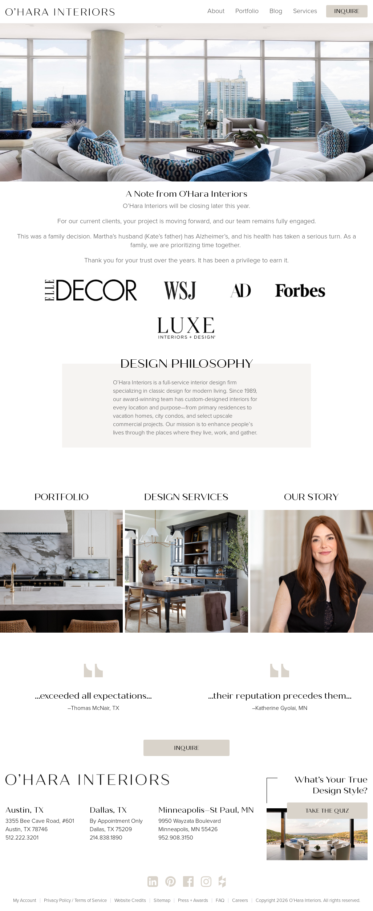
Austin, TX (24, 810)
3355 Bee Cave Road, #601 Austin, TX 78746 (39, 825)
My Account (24, 900)
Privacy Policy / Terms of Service (75, 900)
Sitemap (162, 900)
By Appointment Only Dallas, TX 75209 (116, 825)
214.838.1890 (106, 837)
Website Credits (130, 900)
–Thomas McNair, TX (93, 708)
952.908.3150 (175, 837)
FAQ (220, 900)
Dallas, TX (108, 810)
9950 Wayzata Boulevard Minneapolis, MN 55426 (189, 825)
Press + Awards (193, 900)
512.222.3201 (21, 837)
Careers (240, 900)
